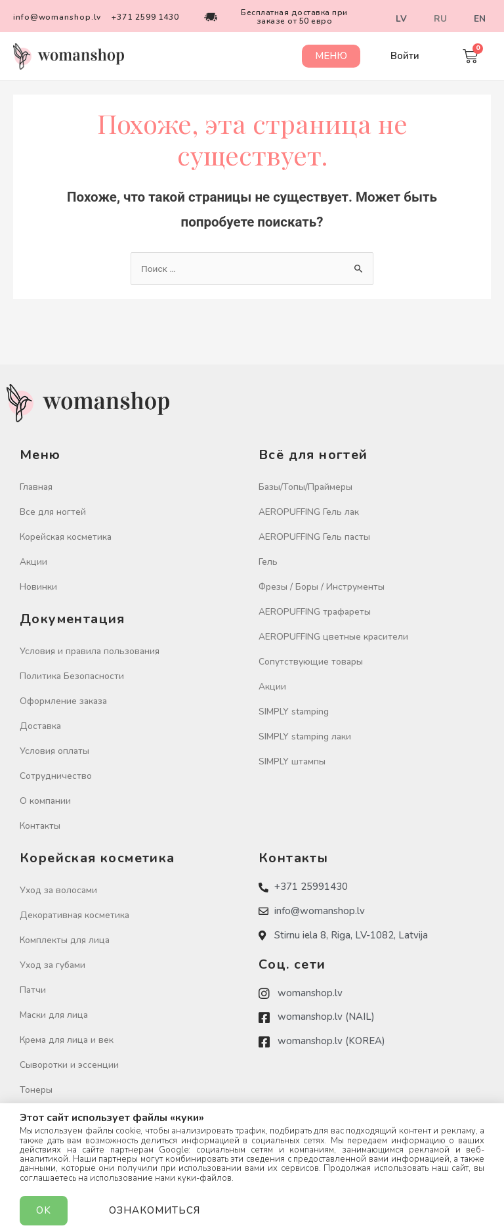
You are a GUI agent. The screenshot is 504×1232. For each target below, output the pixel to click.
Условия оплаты (54, 751)
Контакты (40, 826)
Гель (268, 562)
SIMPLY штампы (292, 761)
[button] (330, 56)
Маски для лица (54, 1015)
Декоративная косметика (74, 915)
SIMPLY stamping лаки (305, 736)
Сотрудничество (56, 776)
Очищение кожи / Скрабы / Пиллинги (100, 1115)
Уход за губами (52, 965)
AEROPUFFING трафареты (315, 611)
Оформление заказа (63, 701)
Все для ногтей (53, 512)
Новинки (38, 587)
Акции (33, 562)
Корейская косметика (66, 537)
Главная (36, 487)
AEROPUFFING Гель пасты (314, 537)
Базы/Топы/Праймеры (305, 487)
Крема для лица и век (67, 1040)
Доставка (40, 726)
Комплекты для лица (65, 940)
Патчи (33, 990)
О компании (45, 801)
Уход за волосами (58, 890)
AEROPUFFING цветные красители (333, 636)
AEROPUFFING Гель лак (309, 512)
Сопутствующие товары (311, 661)
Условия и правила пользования (89, 651)
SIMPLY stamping (294, 711)
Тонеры (36, 1090)
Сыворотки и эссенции (69, 1065)
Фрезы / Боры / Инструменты (322, 587)
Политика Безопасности (72, 676)
